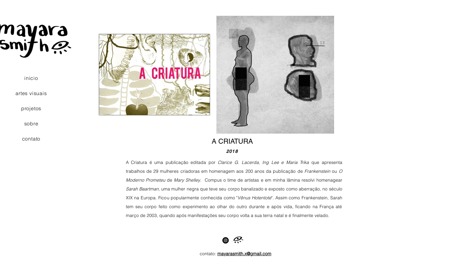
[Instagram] (225, 240)
